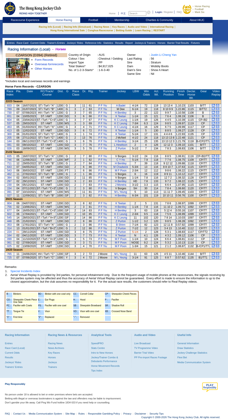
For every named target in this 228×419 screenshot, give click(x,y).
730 (9, 112)
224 (9, 231)
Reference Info (92, 43)
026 (9, 148)
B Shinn (120, 224)
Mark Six (199, 12)
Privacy (127, 413)
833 (9, 105)
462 (9, 174)
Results (119, 43)
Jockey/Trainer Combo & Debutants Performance (104, 359)
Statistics (108, 43)
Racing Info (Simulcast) (77, 26)
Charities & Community (159, 20)
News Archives (56, 348)
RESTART (159, 30)
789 (9, 109)
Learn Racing (143, 30)
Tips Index (96, 370)
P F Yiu (102, 105)
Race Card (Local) (15, 348)
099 (9, 239)
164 (9, 235)
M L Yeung (120, 192)
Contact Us (19, 413)
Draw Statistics (185, 348)
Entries (10, 43)
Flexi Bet (182, 357)
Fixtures (195, 43)
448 (9, 221)
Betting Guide (124, 30)
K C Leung (120, 119)
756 (9, 206)
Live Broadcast (142, 343)
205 (9, 137)
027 (9, 195)
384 (9, 177)
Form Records (44, 59)
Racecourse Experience (25, 20)
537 (9, 123)
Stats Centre (98, 348)
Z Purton (120, 148)
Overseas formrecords (49, 64)
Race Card (22, 43)
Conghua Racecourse (100, 30)
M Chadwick (120, 167)
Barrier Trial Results (178, 43)
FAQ (179, 12)
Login (158, 12)
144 (9, 141)
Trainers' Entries (14, 367)
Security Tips (157, 413)
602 (9, 214)
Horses (161, 43)
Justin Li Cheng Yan (163, 54)
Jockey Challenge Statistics (192, 352)
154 (9, 188)
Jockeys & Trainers (144, 43)
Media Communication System (194, 362)
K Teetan (120, 116)
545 (9, 217)
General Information (188, 343)
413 (9, 130)
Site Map (70, 413)
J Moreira (120, 184)
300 (9, 134)
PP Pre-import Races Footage (150, 357)
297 (9, 181)
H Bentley (120, 112)
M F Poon (120, 170)
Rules (81, 413)
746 (9, 159)
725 (9, 257)
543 (9, 170)
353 (9, 224)
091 (9, 192)
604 (9, 119)
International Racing (162, 26)
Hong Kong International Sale (67, 30)
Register (168, 12)
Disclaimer (140, 413)
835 (9, 156)
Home (112, 13)
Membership (122, 20)
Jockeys (52, 362)
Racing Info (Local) (50, 26)
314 (9, 228)
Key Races (118, 26)
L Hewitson (120, 144)
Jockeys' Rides (74, 43)
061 (9, 242)
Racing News (101, 26)
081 (9, 144)
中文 (123, 13)
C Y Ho (120, 159)
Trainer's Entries (55, 43)
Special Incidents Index (25, 271)
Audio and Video (137, 26)
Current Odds (37, 43)
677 (9, 210)
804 (9, 203)
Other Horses (43, 68)
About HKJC (197, 20)
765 (9, 254)
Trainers (52, 367)
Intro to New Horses (102, 352)
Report (129, 43)
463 (9, 127)
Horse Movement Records (105, 366)
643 (9, 167)
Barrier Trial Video (144, 352)
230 (9, 184)
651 (9, 116)
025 (9, 246)
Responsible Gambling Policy (104, 413)
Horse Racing (202, 6)
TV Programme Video (146, 348)
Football (199, 9)
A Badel (120, 105)
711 (9, 163)
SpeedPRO (97, 343)
